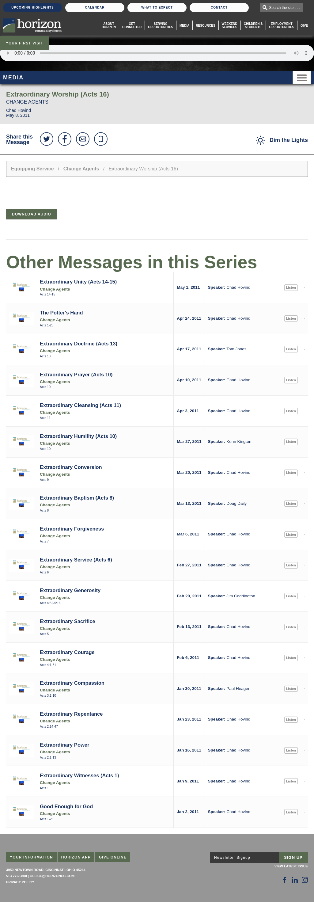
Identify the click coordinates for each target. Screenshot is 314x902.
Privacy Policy (20, 882)
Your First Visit (24, 43)
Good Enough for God (66, 806)
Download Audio (31, 214)
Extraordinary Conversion (71, 467)
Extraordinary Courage (67, 652)
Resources (205, 25)
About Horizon (109, 25)
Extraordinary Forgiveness (72, 528)
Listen (291, 287)
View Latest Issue (291, 866)
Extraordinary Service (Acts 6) (76, 559)
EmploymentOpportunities (281, 25)
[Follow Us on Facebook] (285, 880)
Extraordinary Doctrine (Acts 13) (78, 343)
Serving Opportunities (160, 25)
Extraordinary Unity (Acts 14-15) (78, 281)
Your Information (31, 857)
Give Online (113, 857)
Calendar (94, 7)
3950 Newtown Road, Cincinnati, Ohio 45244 (45, 870)
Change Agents (81, 168)
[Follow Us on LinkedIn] (295, 880)
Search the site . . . (284, 8)
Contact (219, 7)
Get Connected (132, 25)
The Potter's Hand (61, 312)
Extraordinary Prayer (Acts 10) (76, 374)
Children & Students (253, 25)
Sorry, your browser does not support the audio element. (157, 53)
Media (184, 25)
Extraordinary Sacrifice (67, 621)
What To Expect (157, 7)
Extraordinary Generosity (70, 590)
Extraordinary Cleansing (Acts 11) (80, 405)
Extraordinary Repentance (71, 714)
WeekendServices (229, 25)
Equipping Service (32, 168)
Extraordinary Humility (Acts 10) (78, 436)
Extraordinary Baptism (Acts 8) (77, 497)
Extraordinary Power (64, 745)
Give (304, 25)
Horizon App (76, 857)
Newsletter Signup (232, 857)
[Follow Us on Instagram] (305, 880)
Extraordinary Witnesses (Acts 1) (79, 775)
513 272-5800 (16, 876)
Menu (302, 77)
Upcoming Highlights (32, 7)
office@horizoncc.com (52, 876)
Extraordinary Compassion (72, 683)
